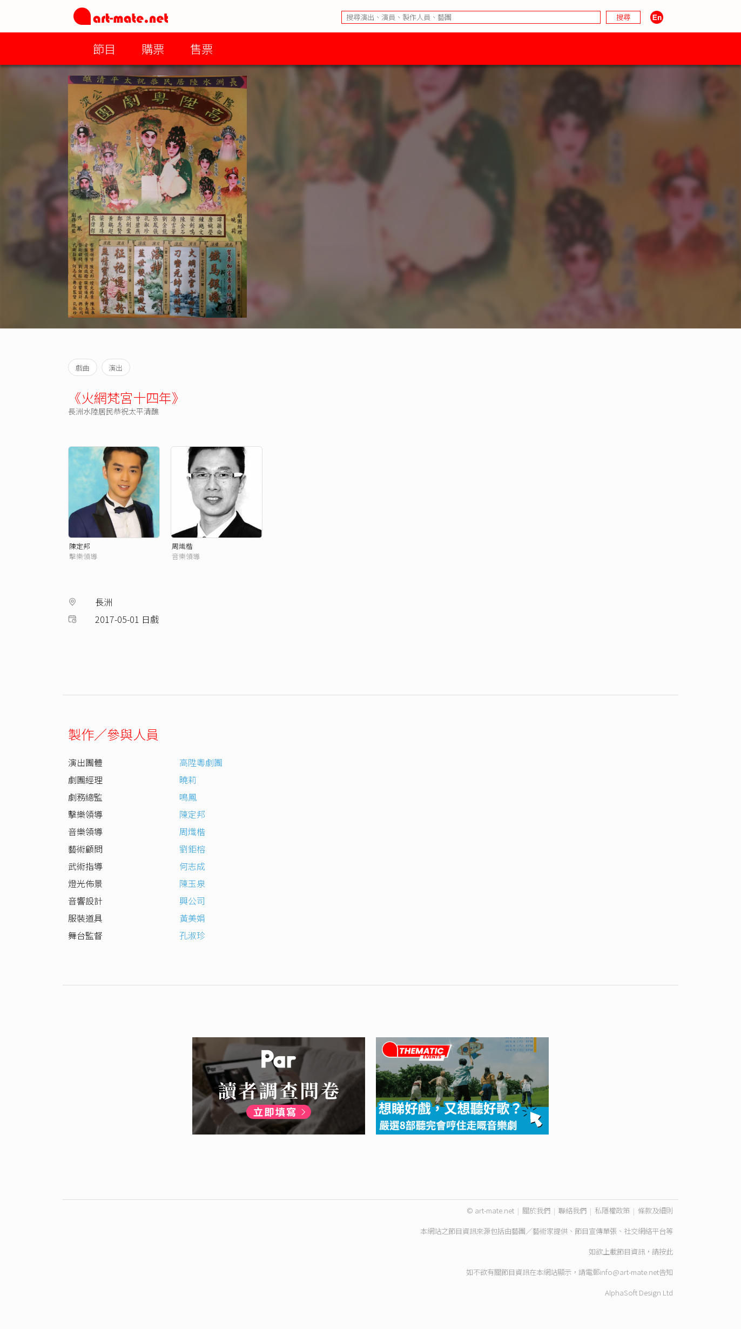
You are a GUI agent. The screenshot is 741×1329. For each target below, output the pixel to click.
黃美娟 (192, 917)
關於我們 (536, 1210)
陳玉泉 (192, 883)
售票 (201, 48)
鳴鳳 (188, 796)
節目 (104, 48)
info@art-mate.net (629, 1272)
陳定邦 (79, 546)
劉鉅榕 (192, 848)
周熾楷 (182, 546)
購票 (153, 48)
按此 (666, 1251)
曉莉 (188, 779)
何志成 (192, 866)
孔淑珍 (192, 935)
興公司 (192, 900)
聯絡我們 (572, 1210)
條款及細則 (655, 1210)
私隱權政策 (612, 1210)
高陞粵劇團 (201, 762)
